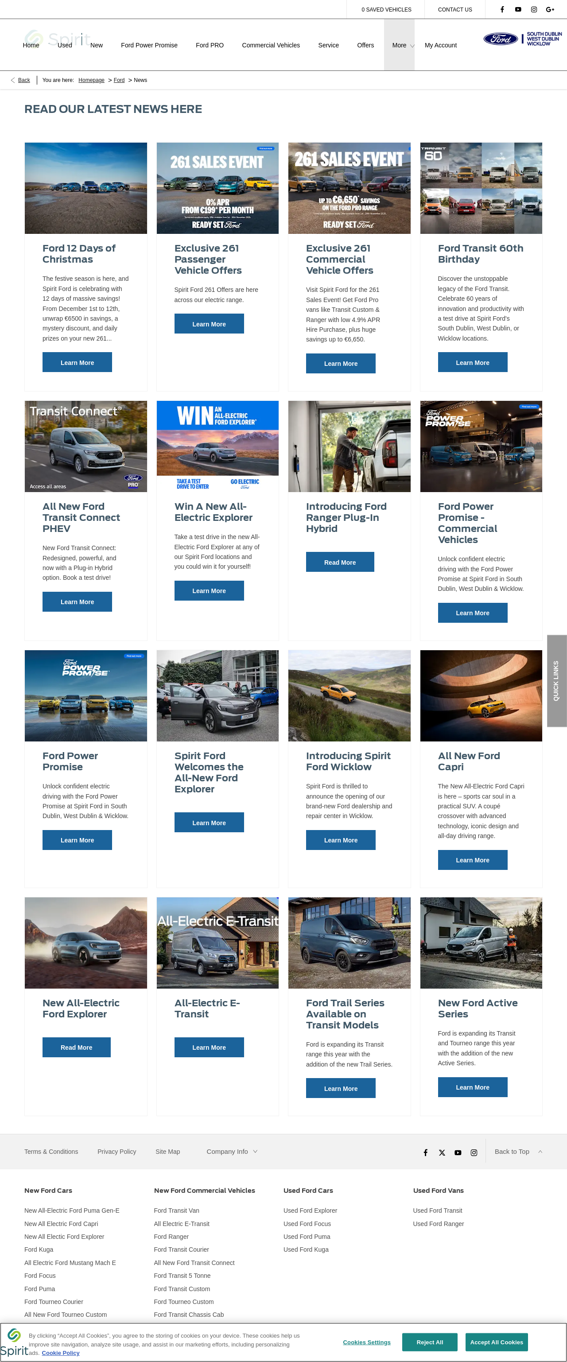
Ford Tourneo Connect (55, 1316)
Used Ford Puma (307, 1225)
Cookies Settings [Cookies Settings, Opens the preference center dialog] (367, 1343)
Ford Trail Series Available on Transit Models (345, 1002)
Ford (119, 69)
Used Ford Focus (307, 1211)
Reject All (430, 1343)
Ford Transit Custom (182, 1277)
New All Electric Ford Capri (61, 1211)
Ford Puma (39, 1277)
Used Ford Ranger (438, 1211)
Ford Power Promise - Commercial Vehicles (467, 511)
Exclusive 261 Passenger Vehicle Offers (208, 247)
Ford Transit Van (176, 1199)
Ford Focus (40, 1264)
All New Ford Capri (469, 750)
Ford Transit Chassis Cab (189, 1303)
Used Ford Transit (437, 1199)
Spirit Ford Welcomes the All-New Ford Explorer (209, 761)
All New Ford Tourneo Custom (65, 1303)
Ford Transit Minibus (182, 1316)
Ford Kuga (38, 1238)
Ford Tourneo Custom (184, 1290)
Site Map (167, 1139)
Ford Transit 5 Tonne (182, 1264)
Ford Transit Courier (181, 1238)
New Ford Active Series (478, 997)
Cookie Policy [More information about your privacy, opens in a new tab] (61, 1354)
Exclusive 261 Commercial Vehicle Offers (339, 247)
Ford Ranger (171, 1225)
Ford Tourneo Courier (53, 1290)
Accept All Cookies (497, 1343)
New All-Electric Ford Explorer (81, 997)
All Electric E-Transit (182, 1211)
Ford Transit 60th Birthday (481, 242)
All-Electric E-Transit (207, 997)
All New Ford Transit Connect (194, 1251)
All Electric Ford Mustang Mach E (70, 1251)
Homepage (91, 69)
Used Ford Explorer (310, 1199)
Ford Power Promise (70, 750)
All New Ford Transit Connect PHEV (81, 506)
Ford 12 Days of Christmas (79, 242)
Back (24, 69)
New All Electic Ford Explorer (64, 1225)
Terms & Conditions (51, 1139)
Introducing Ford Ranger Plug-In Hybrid (346, 506)
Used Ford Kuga (306, 1238)
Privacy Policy (116, 1139)
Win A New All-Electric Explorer (213, 500)
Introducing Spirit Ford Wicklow (348, 750)
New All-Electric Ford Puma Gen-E (72, 1199)
